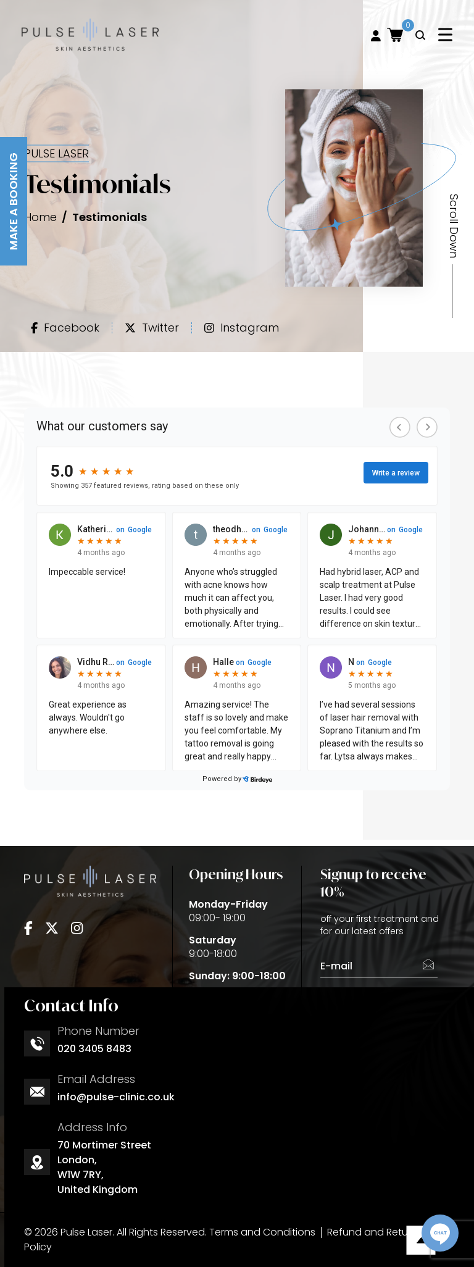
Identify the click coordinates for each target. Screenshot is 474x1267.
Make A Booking (13, 201)
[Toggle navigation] (445, 34)
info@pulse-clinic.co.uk (116, 1097)
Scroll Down (453, 226)
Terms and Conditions (262, 1232)
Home (40, 216)
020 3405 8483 (94, 1049)
